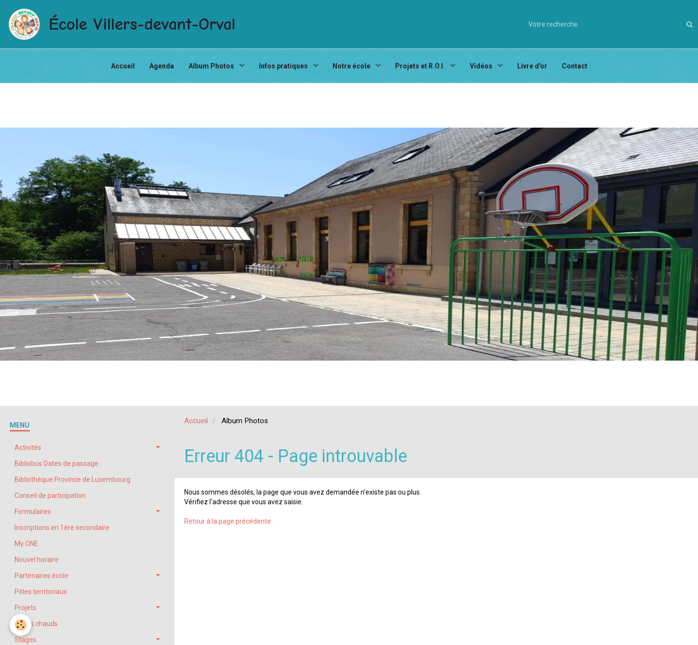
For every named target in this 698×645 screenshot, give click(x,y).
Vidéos (482, 66)
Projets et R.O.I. (420, 66)
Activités (28, 447)
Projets (25, 608)
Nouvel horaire (37, 559)
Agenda (161, 66)
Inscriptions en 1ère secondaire (62, 527)
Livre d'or (532, 66)
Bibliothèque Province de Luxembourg (72, 479)
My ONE (26, 543)
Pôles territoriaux (41, 591)
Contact (574, 66)
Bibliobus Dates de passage (56, 463)
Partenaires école (41, 575)
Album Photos (212, 66)
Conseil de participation (50, 495)
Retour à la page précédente (227, 521)
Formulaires (33, 511)
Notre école (352, 66)
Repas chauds (36, 624)
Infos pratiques (284, 66)
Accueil (123, 66)
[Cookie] (21, 625)
